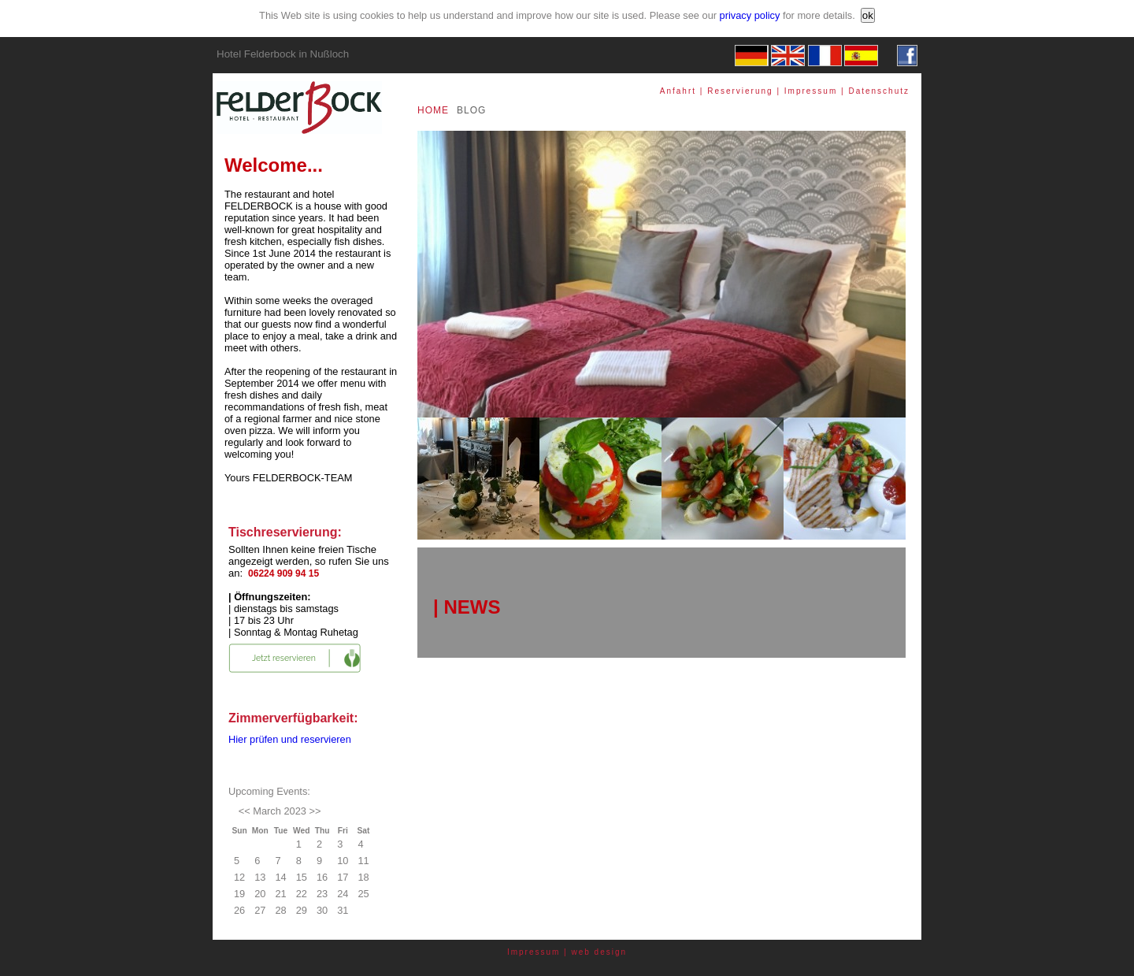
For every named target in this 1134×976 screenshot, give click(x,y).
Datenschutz (879, 91)
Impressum (810, 91)
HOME (433, 110)
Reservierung (740, 91)
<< (244, 811)
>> (315, 811)
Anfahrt (678, 91)
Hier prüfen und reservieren (289, 739)
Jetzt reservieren (284, 658)
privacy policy (750, 15)
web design (600, 952)
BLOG (471, 110)
